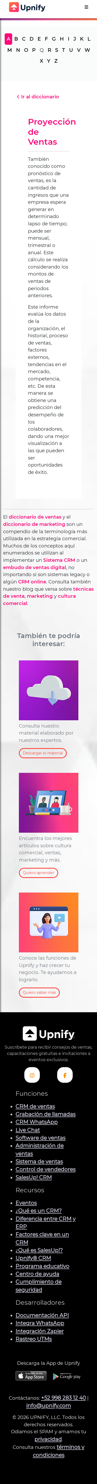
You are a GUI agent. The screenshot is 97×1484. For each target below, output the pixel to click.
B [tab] (16, 39)
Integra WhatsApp (40, 1323)
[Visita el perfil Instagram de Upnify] (32, 1074)
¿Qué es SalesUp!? (39, 1250)
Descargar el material (43, 753)
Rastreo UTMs (34, 1339)
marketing (40, 596)
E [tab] (39, 39)
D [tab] (31, 39)
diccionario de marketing (34, 524)
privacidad (48, 1439)
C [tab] (23, 39)
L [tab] (88, 39)
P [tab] (33, 50)
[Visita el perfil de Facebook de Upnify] (65, 1074)
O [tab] (26, 50)
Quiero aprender (38, 872)
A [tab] (8, 39)
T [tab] (63, 50)
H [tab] (62, 39)
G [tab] (54, 39)
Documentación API (42, 1315)
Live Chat (28, 1130)
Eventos (26, 1203)
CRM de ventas (35, 1106)
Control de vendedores (46, 1169)
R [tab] (49, 50)
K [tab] (81, 39)
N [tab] (18, 50)
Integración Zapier (40, 1331)
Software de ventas (40, 1138)
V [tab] (78, 50)
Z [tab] (55, 61)
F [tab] (46, 39)
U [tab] (71, 50)
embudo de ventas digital (34, 567)
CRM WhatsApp (37, 1122)
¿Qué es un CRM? (39, 1210)
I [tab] (68, 39)
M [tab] (9, 50)
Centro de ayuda (37, 1274)
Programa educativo (42, 1266)
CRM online (32, 582)
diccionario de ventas (35, 517)
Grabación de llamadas (46, 1114)
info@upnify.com (48, 1405)
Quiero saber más (39, 992)
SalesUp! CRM (34, 1177)
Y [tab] (48, 61)
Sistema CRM (59, 560)
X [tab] (41, 61)
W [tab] (87, 50)
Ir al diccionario (37, 97)
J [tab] (74, 39)
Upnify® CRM (33, 1258)
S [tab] (56, 50)
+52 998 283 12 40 (63, 1397)
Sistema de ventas (39, 1161)
